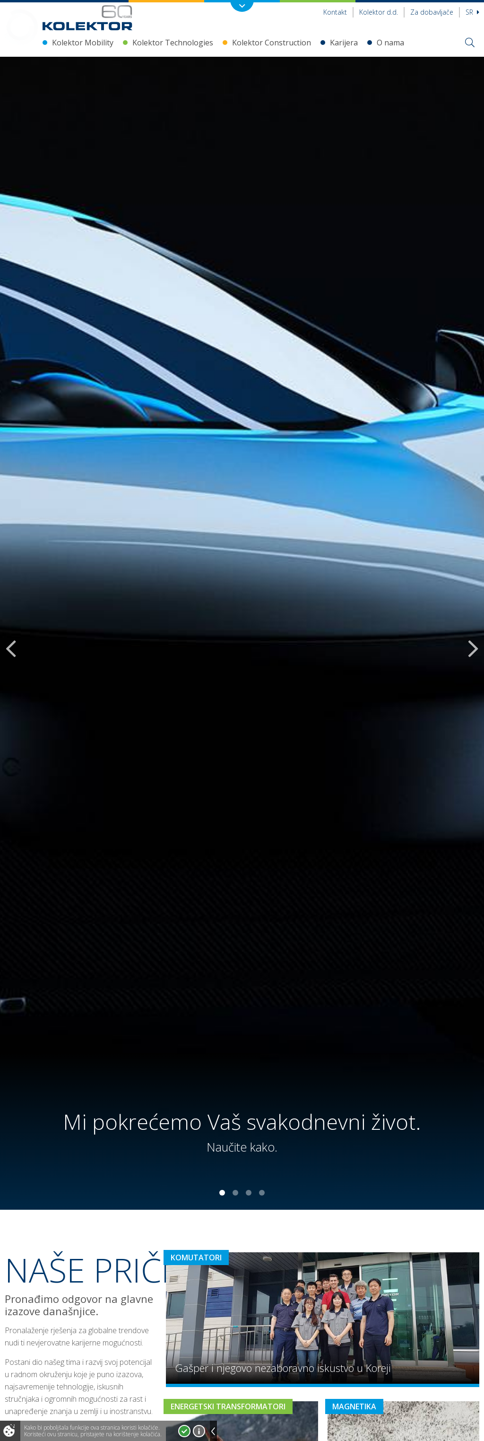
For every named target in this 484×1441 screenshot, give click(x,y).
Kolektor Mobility (82, 42)
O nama (390, 42)
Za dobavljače (431, 12)
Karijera (344, 42)
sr (472, 12)
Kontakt (335, 12)
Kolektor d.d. (378, 12)
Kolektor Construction (271, 42)
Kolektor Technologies (172, 42)
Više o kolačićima (199, 1431)
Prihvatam (184, 1431)
